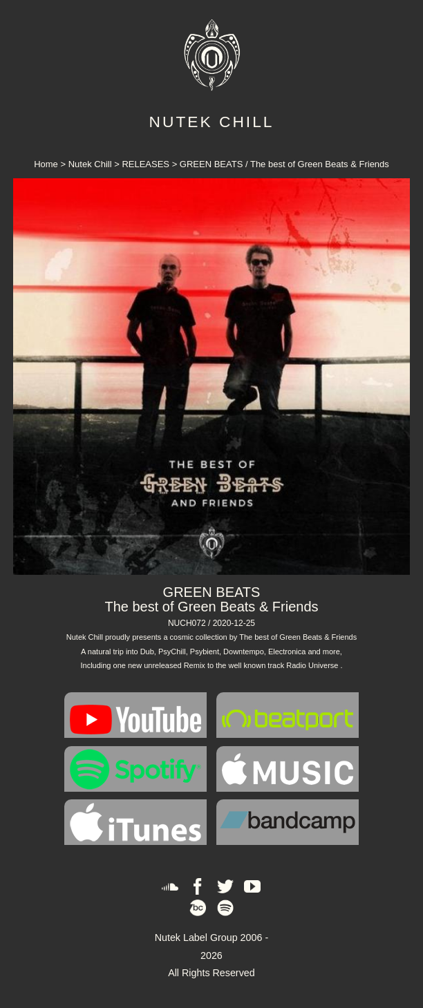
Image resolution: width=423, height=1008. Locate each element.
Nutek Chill (90, 164)
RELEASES (145, 164)
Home (47, 164)
